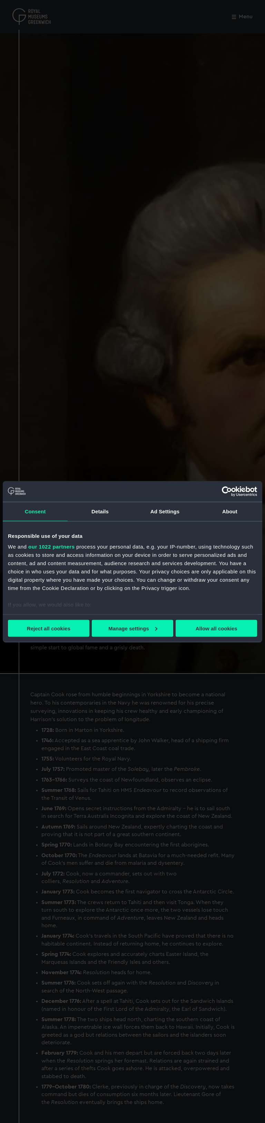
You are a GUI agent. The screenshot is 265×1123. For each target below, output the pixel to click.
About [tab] (229, 511)
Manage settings (132, 628)
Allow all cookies (216, 628)
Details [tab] (100, 511)
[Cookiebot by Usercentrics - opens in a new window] (227, 491)
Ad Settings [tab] (164, 511)
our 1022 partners (51, 547)
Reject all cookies (48, 628)
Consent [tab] (35, 511)
